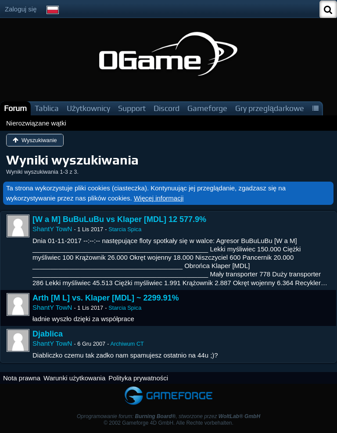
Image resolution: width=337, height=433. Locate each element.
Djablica (47, 333)
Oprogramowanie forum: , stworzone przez (168, 416)
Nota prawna (21, 378)
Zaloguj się (21, 9)
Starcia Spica (124, 229)
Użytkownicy (88, 108)
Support (132, 108)
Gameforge (207, 108)
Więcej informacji (158, 198)
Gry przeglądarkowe (269, 108)
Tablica (47, 108)
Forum (15, 108)
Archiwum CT (127, 343)
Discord (166, 108)
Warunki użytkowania (74, 378)
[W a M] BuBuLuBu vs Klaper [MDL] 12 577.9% (119, 219)
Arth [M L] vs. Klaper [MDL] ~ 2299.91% (105, 297)
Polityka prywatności (138, 378)
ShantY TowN (52, 229)
